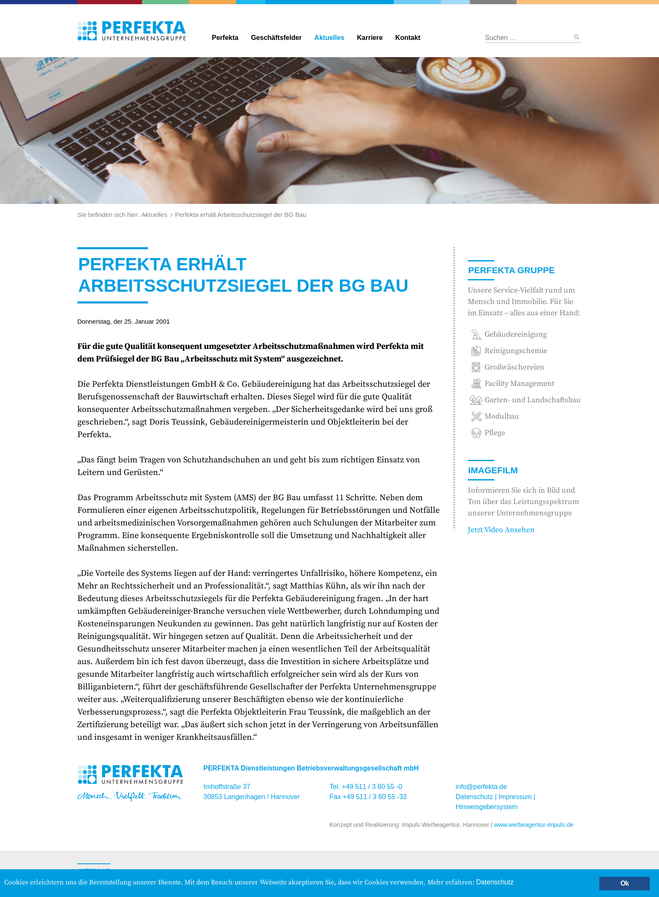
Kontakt (408, 37)
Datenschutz (474, 796)
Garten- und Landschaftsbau (166, 2)
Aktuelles (329, 37)
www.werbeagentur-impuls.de (533, 824)
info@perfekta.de (481, 786)
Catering (110, 2)
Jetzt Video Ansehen (501, 530)
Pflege (495, 433)
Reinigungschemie (418, 2)
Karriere (369, 37)
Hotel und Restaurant (492, 2)
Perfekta (329, 2)
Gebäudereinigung (250, 2)
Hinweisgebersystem (487, 806)
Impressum (515, 796)
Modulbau (502, 416)
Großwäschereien (455, 2)
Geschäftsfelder (276, 37)
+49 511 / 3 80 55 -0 (372, 786)
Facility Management (213, 2)
